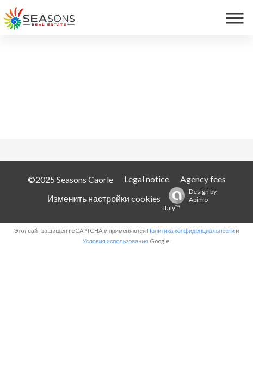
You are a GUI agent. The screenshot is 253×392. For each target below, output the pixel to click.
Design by (190, 199)
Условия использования (115, 240)
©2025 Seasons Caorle (70, 179)
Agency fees (203, 179)
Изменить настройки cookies (104, 198)
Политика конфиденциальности (191, 230)
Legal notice (146, 179)
